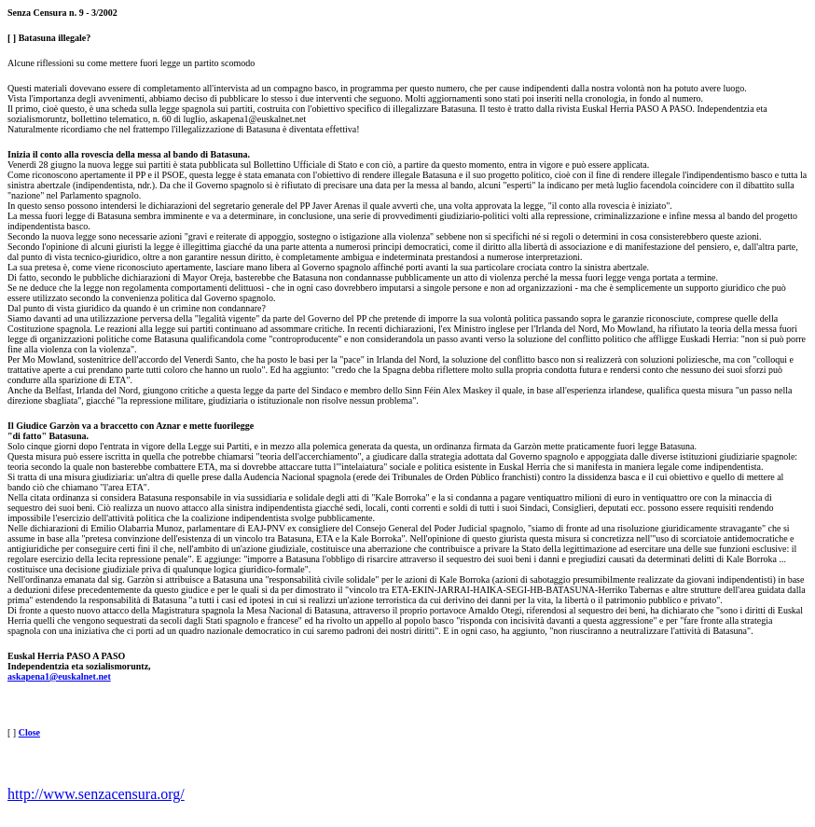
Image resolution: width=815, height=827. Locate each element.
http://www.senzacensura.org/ (96, 794)
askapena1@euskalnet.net (59, 676)
